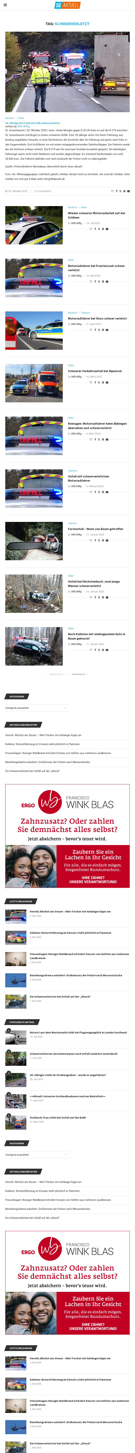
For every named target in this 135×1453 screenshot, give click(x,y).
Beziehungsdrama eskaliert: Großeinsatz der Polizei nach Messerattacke (47, 1209)
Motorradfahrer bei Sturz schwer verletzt (97, 319)
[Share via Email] (128, 191)
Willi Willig (23, 126)
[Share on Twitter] (120, 191)
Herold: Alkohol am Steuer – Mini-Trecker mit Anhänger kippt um (43, 1182)
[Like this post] (112, 191)
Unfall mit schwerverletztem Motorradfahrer (88, 478)
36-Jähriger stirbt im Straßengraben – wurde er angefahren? (68, 1075)
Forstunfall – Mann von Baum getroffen (95, 529)
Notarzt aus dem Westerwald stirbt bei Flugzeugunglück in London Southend (79, 1032)
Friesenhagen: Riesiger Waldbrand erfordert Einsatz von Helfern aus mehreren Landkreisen (58, 1200)
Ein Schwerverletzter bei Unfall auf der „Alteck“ (32, 1218)
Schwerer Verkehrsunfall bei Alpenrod (95, 371)
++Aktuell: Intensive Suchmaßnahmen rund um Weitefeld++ (68, 1096)
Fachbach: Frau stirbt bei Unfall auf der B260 (58, 1117)
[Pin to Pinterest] (124, 191)
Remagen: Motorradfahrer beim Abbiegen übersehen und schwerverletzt (97, 426)
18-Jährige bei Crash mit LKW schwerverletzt (32, 123)
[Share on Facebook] (116, 191)
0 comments (42, 191)
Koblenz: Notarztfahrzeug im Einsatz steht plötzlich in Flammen (42, 1191)
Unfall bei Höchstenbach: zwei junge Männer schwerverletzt (94, 584)
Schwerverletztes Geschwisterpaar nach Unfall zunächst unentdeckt (74, 1053)
